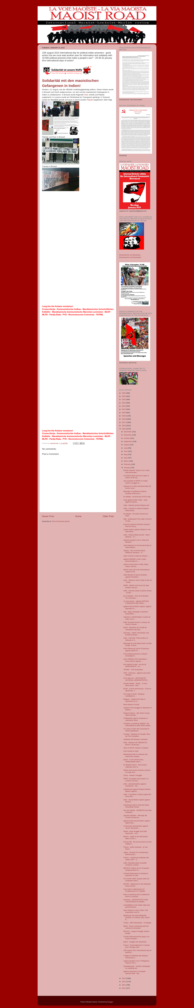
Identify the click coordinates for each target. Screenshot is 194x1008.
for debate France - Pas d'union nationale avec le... (135, 766)
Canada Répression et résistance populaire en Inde (135, 874)
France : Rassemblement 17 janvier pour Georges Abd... (136, 946)
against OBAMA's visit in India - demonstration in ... (135, 560)
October (127, 438)
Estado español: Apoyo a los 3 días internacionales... (136, 471)
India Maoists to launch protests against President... (135, 576)
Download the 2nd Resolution (130, 257)
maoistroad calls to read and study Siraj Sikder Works (136, 806)
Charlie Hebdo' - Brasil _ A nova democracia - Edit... (135, 684)
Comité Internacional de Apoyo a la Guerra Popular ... (136, 938)
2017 (124, 422)
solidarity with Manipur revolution (135, 739)
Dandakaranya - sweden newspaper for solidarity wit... (136, 967)
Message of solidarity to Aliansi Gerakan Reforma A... (134, 492)
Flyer (86, 95)
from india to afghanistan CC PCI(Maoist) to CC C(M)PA (134, 890)
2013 (124, 981)
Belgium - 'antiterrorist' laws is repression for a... (134, 700)
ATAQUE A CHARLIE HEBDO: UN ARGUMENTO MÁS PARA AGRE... (137, 724)
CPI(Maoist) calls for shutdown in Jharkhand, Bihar (135, 719)
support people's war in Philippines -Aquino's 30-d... (136, 962)
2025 (124, 396)
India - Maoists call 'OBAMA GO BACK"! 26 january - (135, 743)
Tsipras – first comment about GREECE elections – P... (134, 551)
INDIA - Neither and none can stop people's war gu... (136, 586)
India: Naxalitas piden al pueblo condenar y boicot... (135, 864)
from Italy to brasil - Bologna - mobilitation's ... (134, 695)
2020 (124, 413)
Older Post (108, 516)
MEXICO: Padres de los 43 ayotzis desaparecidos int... (136, 869)
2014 (124, 978)
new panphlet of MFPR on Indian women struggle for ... (135, 482)
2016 (124, 426)
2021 (124, 409)
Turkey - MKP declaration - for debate (137, 923)
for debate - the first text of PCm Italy (137, 497)
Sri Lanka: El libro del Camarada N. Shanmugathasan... (136, 730)
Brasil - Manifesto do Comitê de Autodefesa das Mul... (135, 628)
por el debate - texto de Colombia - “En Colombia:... (136, 597)
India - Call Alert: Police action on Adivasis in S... (135, 639)
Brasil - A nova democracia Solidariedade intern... (133, 761)
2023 (124, 403)
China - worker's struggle (132, 775)
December (128, 432)
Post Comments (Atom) (61, 521)
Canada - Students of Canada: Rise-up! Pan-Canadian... (136, 735)
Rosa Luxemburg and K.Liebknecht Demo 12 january (136, 895)
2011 (124, 988)
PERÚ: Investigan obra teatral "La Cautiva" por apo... (135, 780)
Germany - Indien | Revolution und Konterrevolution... (136, 634)
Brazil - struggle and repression (135, 942)
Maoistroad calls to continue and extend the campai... (135, 755)
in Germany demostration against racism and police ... (135, 827)
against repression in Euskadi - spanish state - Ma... (134, 972)
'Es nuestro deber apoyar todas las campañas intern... (136, 880)
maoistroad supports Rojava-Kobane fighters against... (137, 790)
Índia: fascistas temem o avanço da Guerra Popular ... (136, 623)
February (127, 464)
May (125, 454)
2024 (124, 399)
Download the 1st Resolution (130, 255)
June (126, 451)
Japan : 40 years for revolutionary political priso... (135, 853)
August (127, 445)
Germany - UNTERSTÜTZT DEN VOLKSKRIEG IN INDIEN (135, 901)
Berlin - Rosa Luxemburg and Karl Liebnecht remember (136, 927)
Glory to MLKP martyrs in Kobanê (135, 748)
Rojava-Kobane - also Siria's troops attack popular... (136, 714)
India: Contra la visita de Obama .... (136, 556)
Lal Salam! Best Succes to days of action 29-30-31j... (136, 477)
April (126, 458)
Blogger (110, 1002)
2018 (124, 419)
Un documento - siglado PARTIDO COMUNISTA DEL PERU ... (136, 602)
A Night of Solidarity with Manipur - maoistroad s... (136, 957)
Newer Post (48, 516)
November (128, 435)
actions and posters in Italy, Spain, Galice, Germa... (136, 565)
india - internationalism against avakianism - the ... (134, 785)
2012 (124, 985)
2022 (124, 406)
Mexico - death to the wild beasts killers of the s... (135, 837)
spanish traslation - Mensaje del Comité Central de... (135, 816)
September (128, 441)
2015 (124, 429)
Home (78, 516)
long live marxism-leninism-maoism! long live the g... (136, 525)
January (127, 468)
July (125, 448)
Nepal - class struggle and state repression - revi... (135, 832)
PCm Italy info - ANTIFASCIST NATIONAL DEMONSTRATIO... (136, 679)
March (126, 461)
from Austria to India (130, 751)
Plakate (90, 100)
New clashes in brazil (131, 704)
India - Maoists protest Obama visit (136, 505)
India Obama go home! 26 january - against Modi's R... (136, 649)
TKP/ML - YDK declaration (133, 670)
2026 (124, 393)
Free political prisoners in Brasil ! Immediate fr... (135, 655)
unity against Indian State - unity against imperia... (135, 501)
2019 (124, 416)
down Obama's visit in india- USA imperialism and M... (135, 911)
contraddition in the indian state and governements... (136, 906)
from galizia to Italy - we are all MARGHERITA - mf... (134, 665)
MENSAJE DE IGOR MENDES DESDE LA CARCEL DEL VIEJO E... (136, 917)
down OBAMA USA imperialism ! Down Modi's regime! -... (135, 660)
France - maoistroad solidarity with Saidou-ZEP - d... (136, 858)
